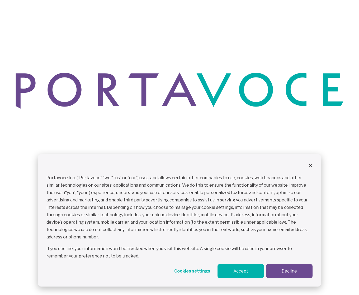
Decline (289, 271)
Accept (240, 271)
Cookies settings (192, 271)
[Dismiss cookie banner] (310, 166)
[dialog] (179, 220)
